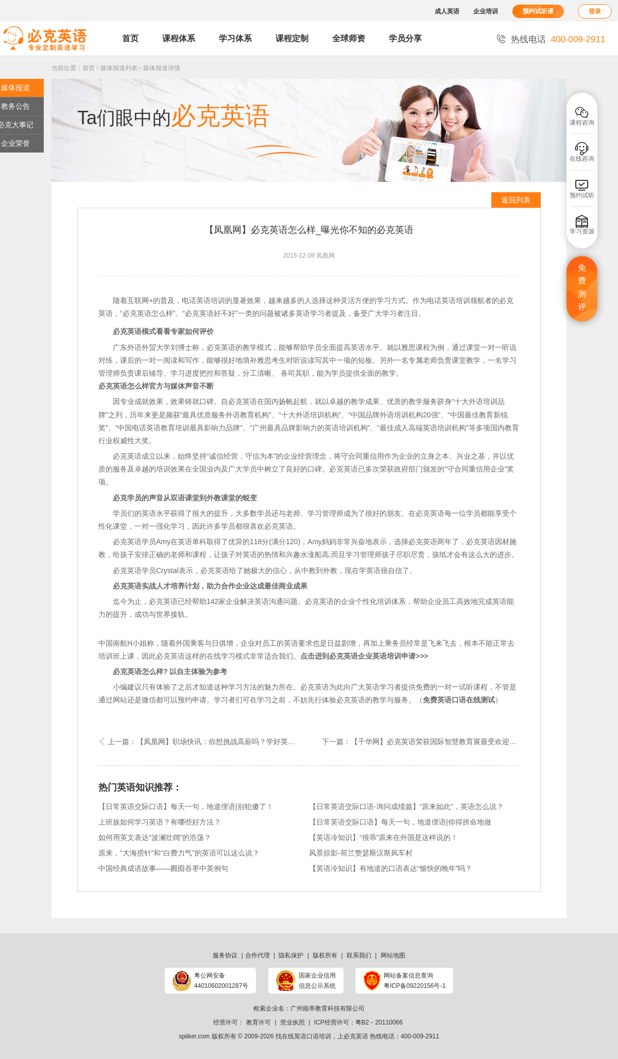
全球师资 (348, 38)
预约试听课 (538, 11)
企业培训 (485, 11)
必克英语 (356, 1036)
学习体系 (235, 38)
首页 (130, 38)
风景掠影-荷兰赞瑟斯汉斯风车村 (361, 853)
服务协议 (225, 955)
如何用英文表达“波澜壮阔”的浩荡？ (154, 837)
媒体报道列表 (119, 68)
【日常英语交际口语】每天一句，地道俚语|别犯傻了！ (185, 806)
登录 (595, 11)
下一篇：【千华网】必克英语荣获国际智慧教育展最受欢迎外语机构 (421, 741)
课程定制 (292, 38)
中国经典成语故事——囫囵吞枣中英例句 (163, 868)
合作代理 (257, 955)
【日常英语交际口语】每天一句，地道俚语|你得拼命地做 (400, 822)
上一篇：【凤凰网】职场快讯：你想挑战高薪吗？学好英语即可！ (203, 741)
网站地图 (393, 955)
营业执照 (292, 1022)
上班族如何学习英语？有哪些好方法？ (159, 822)
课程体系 (178, 38)
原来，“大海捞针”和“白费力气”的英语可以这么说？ (179, 853)
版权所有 (325, 955)
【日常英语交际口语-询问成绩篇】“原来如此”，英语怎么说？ (406, 806)
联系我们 (359, 955)
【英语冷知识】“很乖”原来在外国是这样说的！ (383, 837)
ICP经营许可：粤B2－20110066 (358, 1022)
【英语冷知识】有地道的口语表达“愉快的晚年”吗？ (390, 868)
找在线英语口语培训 (303, 1036)
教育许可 (258, 1022)
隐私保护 (291, 955)
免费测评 (582, 287)
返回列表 (516, 200)
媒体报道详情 (161, 68)
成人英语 (447, 11)
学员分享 (405, 38)
